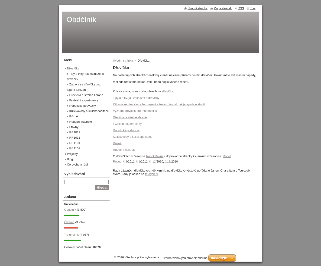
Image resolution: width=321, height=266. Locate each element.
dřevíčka (167, 91)
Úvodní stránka (123, 60)
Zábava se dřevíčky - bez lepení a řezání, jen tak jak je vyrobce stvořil (159, 104)
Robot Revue (154, 156)
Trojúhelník (71, 234)
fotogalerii (151, 174)
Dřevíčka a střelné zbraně (130, 117)
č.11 (167, 161)
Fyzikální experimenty (127, 123)
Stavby (73, 127)
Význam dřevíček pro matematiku (135, 111)
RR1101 (74, 143)
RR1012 (74, 132)
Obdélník (70, 209)
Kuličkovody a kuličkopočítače (132, 136)
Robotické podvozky (126, 130)
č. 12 (152, 161)
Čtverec (69, 222)
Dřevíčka (73, 68)
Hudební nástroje (124, 149)
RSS (241, 8)
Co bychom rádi (77, 164)
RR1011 (74, 137)
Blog (70, 159)
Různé (117, 143)
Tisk (253, 8)
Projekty (72, 154)
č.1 (138, 161)
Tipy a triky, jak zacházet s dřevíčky (136, 98)
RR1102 (74, 148)
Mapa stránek (223, 8)
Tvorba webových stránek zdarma (185, 258)
